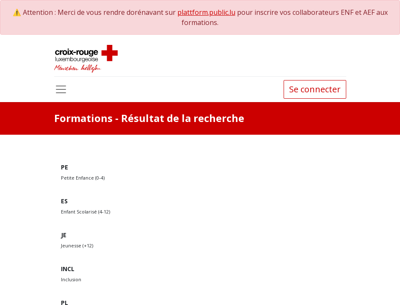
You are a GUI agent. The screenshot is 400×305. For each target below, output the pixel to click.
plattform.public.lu (206, 12)
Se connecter (315, 89)
